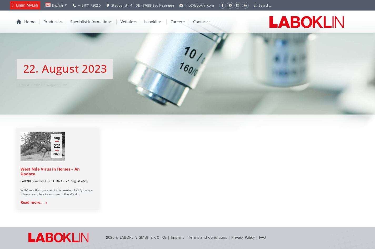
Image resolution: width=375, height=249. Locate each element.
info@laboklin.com (196, 5)
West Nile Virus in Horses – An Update (50, 171)
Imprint (177, 237)
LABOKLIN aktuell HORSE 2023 (41, 181)
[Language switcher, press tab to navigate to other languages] (56, 5)
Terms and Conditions (208, 237)
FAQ (262, 237)
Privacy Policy (243, 237)
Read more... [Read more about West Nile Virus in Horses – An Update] (34, 202)
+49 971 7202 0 (89, 5)
